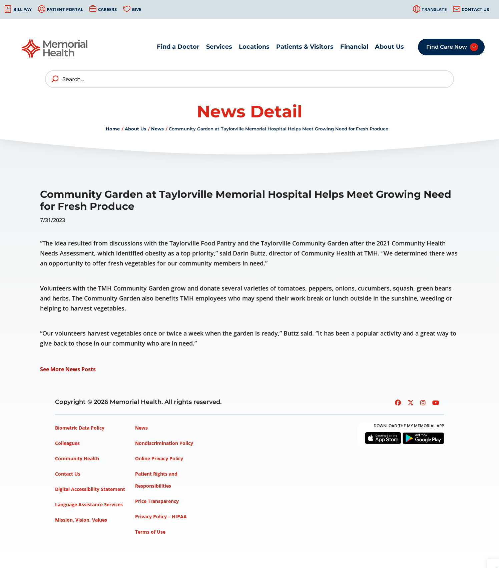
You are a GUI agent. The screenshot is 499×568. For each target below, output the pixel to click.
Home (113, 128)
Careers (107, 9)
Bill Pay (22, 9)
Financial (354, 46)
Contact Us (475, 9)
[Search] (249, 79)
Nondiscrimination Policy (164, 443)
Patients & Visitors (305, 46)
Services (219, 46)
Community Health (77, 458)
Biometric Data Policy (79, 428)
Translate (434, 9)
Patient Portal (65, 9)
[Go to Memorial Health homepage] (55, 48)
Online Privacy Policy (159, 458)
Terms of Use (150, 532)
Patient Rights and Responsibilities (156, 480)
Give (136, 9)
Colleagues (67, 443)
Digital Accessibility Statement (90, 489)
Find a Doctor (178, 46)
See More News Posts (68, 369)
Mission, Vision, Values (81, 520)
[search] (55, 79)
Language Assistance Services (89, 504)
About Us (389, 46)
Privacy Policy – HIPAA (161, 516)
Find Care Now (446, 47)
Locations (254, 46)
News (157, 128)
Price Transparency (157, 501)
